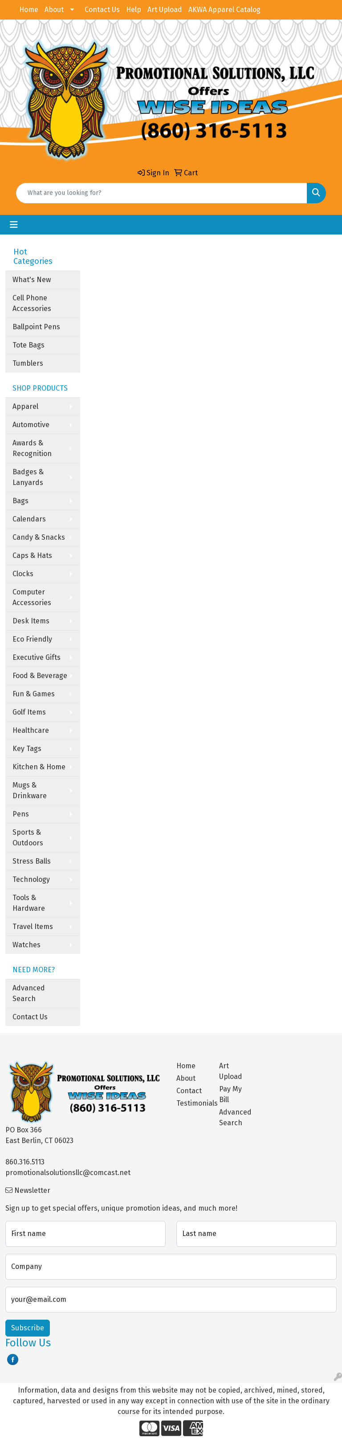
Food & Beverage (39, 675)
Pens (20, 814)
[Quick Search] (161, 193)
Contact (189, 1091)
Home (28, 9)
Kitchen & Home (38, 767)
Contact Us (102, 9)
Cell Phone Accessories (31, 303)
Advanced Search (28, 993)
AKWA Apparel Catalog (224, 9)
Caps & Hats (32, 555)
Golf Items (29, 712)
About (54, 9)
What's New (31, 279)
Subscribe (27, 1328)
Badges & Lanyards (28, 477)
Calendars (29, 519)
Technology (31, 879)
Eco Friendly (32, 639)
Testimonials (192, 1103)
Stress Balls (31, 861)
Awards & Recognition (32, 448)
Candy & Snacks (38, 537)
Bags (20, 501)
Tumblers (27, 363)
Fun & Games (33, 694)
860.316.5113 (25, 1162)
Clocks (22, 574)
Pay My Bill (230, 1094)
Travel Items (32, 926)
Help (133, 9)
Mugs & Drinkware (29, 790)
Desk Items (30, 621)
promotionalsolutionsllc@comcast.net (67, 1172)
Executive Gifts (36, 657)
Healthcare (30, 730)
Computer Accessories (31, 597)
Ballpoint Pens (36, 327)
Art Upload (164, 9)
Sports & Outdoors (27, 837)
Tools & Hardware (28, 903)
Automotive (30, 424)
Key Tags (26, 748)
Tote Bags (28, 345)
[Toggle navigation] (13, 224)
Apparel (25, 406)
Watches (26, 945)
